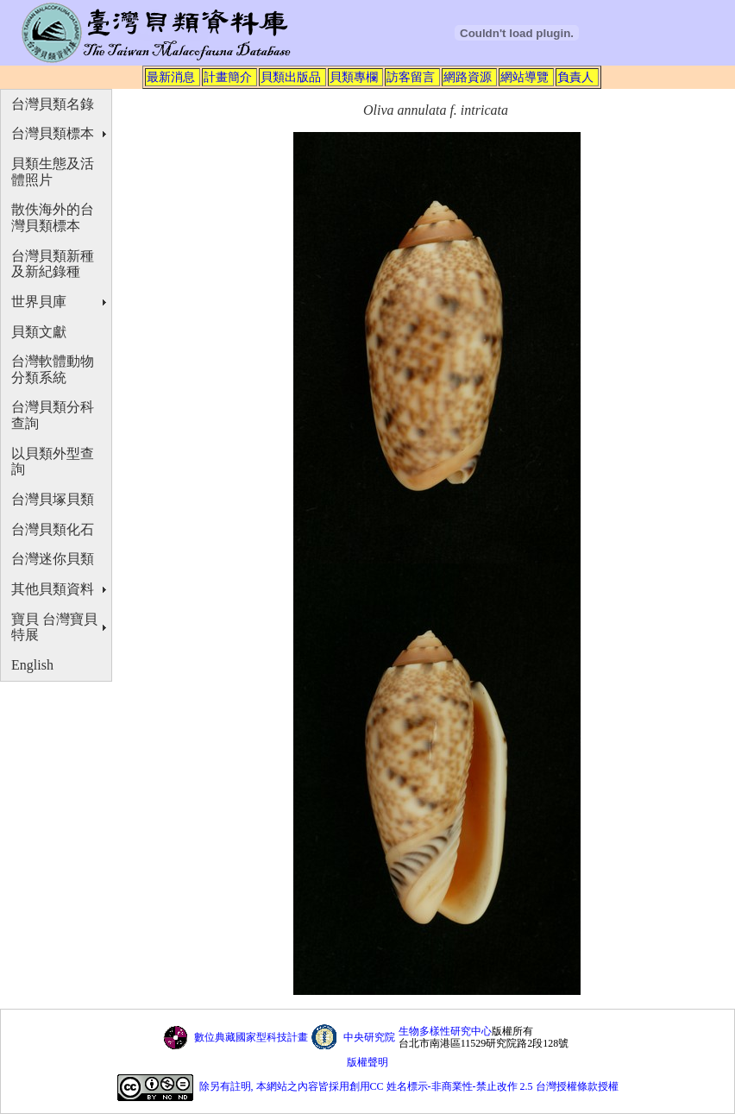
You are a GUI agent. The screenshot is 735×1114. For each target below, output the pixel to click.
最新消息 (171, 77)
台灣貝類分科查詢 (52, 415)
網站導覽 (524, 77)
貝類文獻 (38, 331)
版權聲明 (367, 1062)
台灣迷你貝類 (52, 558)
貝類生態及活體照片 (52, 171)
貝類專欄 (354, 77)
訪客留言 (410, 77)
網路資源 (467, 77)
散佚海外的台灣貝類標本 (52, 217)
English (32, 665)
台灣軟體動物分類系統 (52, 369)
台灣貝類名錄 (52, 104)
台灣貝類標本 (52, 133)
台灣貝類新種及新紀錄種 (52, 264)
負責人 (575, 77)
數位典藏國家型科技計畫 (251, 1037)
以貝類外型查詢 (52, 461)
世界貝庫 (38, 301)
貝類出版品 (291, 77)
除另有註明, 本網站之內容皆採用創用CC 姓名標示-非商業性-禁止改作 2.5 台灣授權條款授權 (409, 1087)
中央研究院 (369, 1037)
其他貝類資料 (52, 589)
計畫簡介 (228, 77)
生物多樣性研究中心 (445, 1031)
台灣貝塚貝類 (52, 499)
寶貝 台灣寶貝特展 (54, 627)
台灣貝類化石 (52, 529)
